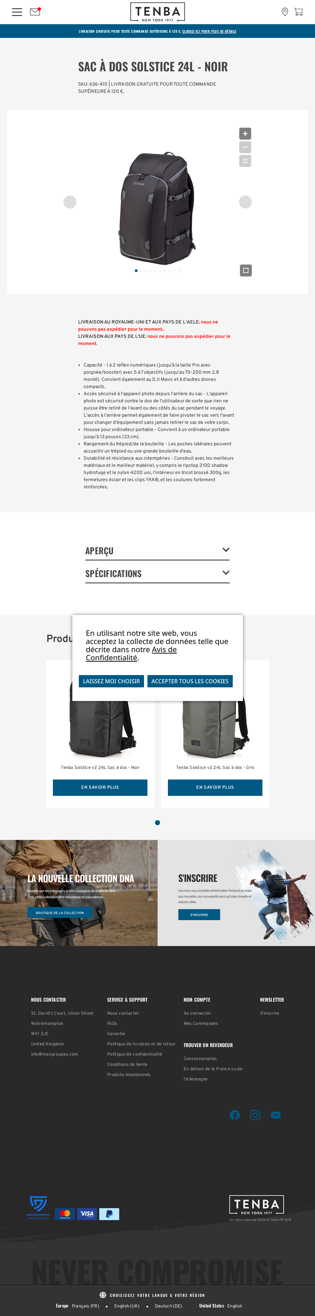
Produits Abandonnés (129, 1075)
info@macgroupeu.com (54, 1054)
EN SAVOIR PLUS (100, 787)
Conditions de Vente (127, 1065)
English (234, 1306)
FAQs (112, 1024)
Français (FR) (85, 1306)
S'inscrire (270, 1013)
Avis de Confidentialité (131, 653)
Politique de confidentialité (134, 1054)
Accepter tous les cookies (190, 681)
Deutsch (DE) (168, 1306)
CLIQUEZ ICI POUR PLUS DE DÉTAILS (209, 31)
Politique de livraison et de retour (141, 1044)
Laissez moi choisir (111, 681)
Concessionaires (200, 1059)
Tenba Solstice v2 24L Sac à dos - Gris (215, 768)
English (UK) (127, 1306)
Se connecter (197, 1013)
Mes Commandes (201, 1024)
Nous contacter (123, 1013)
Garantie (116, 1034)
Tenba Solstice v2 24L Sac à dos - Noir (100, 768)
